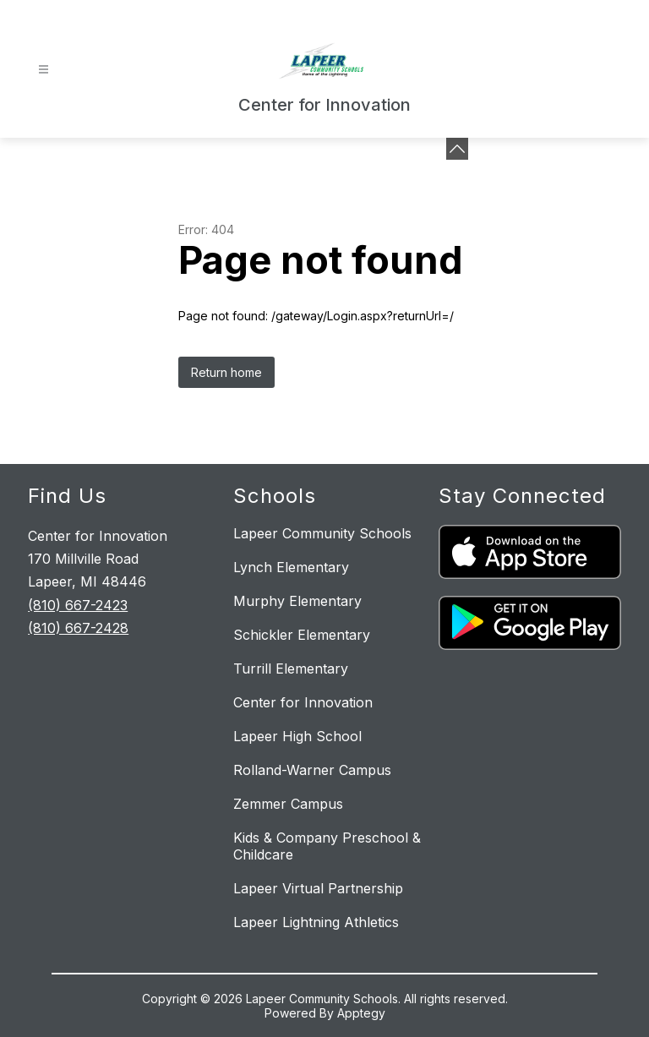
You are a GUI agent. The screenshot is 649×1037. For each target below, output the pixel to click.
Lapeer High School (297, 736)
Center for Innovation (303, 702)
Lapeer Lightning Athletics (316, 922)
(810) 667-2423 (78, 605)
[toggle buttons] (457, 149)
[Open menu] (43, 69)
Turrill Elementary (290, 668)
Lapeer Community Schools (322, 533)
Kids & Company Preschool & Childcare (327, 846)
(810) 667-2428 (78, 627)
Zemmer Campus (288, 803)
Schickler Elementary (301, 634)
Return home (226, 372)
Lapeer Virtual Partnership (318, 888)
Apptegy (361, 1013)
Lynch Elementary (291, 567)
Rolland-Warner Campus (312, 769)
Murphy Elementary (297, 600)
